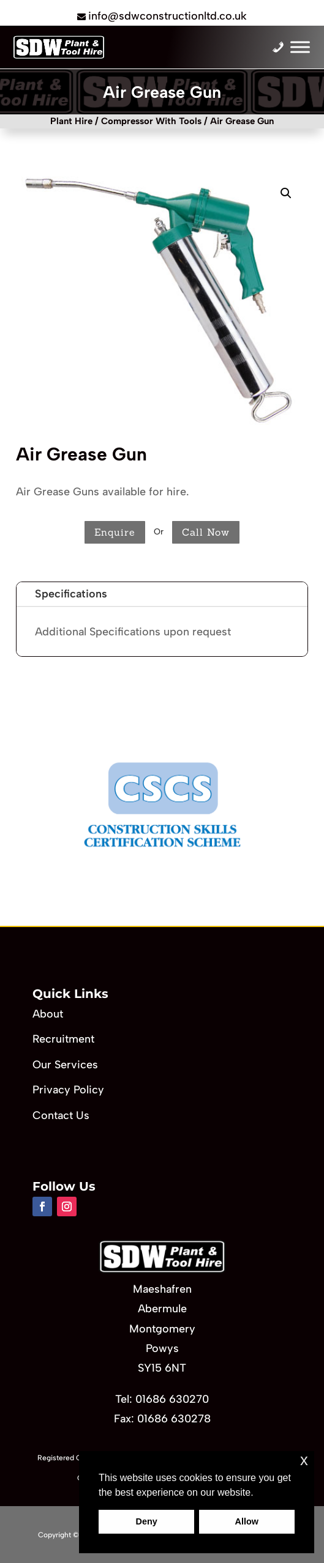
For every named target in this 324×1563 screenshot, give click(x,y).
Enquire (114, 532)
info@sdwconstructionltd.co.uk (167, 16)
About (47, 1014)
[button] (286, 193)
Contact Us (60, 1115)
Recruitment (63, 1039)
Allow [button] (246, 1521)
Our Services (65, 1064)
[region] (162, 805)
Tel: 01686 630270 (162, 1399)
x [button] (304, 1460)
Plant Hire (71, 121)
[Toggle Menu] (300, 47)
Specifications (71, 593)
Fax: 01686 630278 (162, 1418)
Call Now (206, 532)
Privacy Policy (68, 1089)
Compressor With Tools (151, 121)
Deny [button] (146, 1521)
